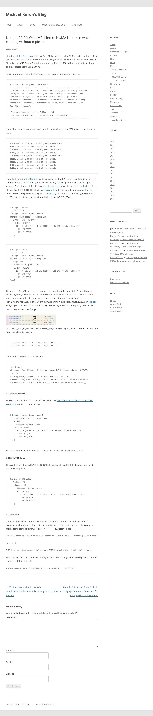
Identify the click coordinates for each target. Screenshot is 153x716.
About (20, 25)
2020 (112, 159)
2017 (112, 170)
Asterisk (115, 112)
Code (32, 25)
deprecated (48, 189)
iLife (114, 73)
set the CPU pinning (25, 56)
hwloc (86, 185)
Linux (30, 567)
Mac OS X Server (119, 77)
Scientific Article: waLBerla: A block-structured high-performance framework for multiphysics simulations (76, 590)
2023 (112, 148)
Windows (114, 116)
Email (9, 661)
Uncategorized (116, 102)
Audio (112, 44)
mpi (49, 567)
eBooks (113, 48)
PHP (112, 87)
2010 (112, 195)
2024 (112, 145)
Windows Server (119, 120)
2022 (112, 152)
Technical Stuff (118, 80)
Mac (112, 66)
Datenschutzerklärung (53, 25)
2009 (112, 199)
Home (8, 25)
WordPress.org (116, 311)
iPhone (113, 55)
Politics (113, 94)
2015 (112, 177)
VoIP (112, 109)
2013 (112, 184)
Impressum (76, 25)
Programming (116, 98)
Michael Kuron (116, 250)
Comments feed (117, 307)
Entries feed (115, 304)
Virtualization (116, 105)
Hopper (92, 301)
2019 (112, 163)
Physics (113, 91)
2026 (112, 141)
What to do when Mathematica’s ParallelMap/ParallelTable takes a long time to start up (29, 590)
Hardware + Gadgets (119, 51)
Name (10, 649)
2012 (112, 188)
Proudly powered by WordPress (40, 703)
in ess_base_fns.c (56, 185)
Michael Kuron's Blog (26, 14)
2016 (112, 173)
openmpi (56, 567)
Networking (115, 84)
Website (10, 672)
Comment (11, 616)
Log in (113, 300)
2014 (112, 181)
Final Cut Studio (119, 69)
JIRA (112, 59)
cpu (45, 567)
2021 (112, 155)
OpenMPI (34, 178)
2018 (112, 166)
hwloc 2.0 (50, 193)
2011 (112, 191)
